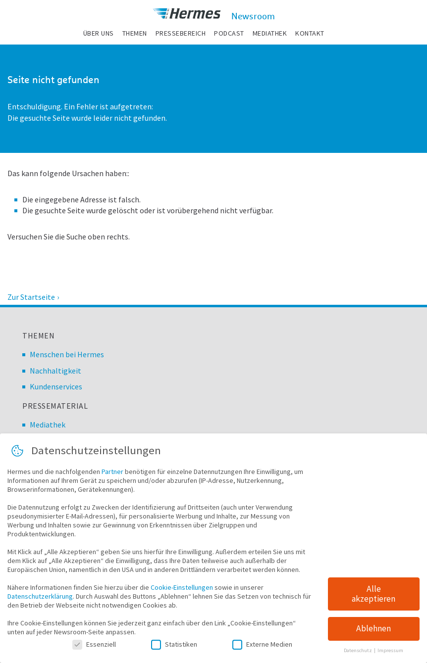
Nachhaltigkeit (55, 371)
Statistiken (174, 647)
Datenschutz (358, 653)
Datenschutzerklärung (40, 599)
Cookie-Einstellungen (182, 590)
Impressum (390, 653)
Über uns (98, 33)
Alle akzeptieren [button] (373, 596)
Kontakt (309, 33)
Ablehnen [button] (373, 631)
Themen (134, 33)
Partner (112, 474)
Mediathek (270, 33)
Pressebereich (181, 33)
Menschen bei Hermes (67, 354)
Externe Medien (262, 647)
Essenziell (94, 647)
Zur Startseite (31, 297)
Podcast (229, 33)
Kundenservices (56, 386)
